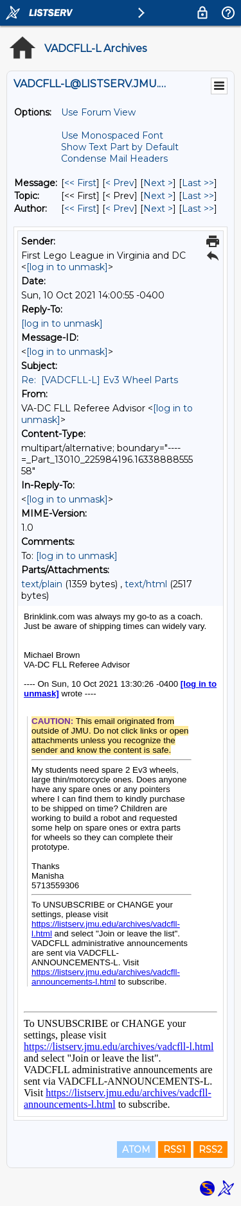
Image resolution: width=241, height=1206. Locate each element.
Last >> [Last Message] (198, 183)
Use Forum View (98, 112)
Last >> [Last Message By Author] (198, 208)
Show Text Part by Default (120, 147)
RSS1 (174, 1149)
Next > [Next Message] (158, 183)
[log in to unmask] (67, 267)
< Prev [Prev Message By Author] (119, 208)
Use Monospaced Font (112, 135)
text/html (146, 584)
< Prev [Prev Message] (119, 183)
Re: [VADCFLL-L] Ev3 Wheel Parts (99, 380)
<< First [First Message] (80, 183)
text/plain (41, 584)
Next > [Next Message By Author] (158, 208)
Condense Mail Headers (114, 158)
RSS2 (210, 1149)
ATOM (136, 1149)
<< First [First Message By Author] (80, 208)
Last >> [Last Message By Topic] (198, 196)
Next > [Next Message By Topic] (158, 196)
